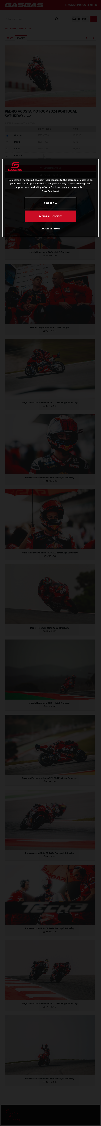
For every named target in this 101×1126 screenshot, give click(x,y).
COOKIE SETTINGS (50, 228)
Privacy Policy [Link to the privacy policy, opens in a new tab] (47, 191)
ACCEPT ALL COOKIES (50, 216)
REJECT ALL (50, 203)
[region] (50, 198)
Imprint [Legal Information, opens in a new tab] (56, 191)
